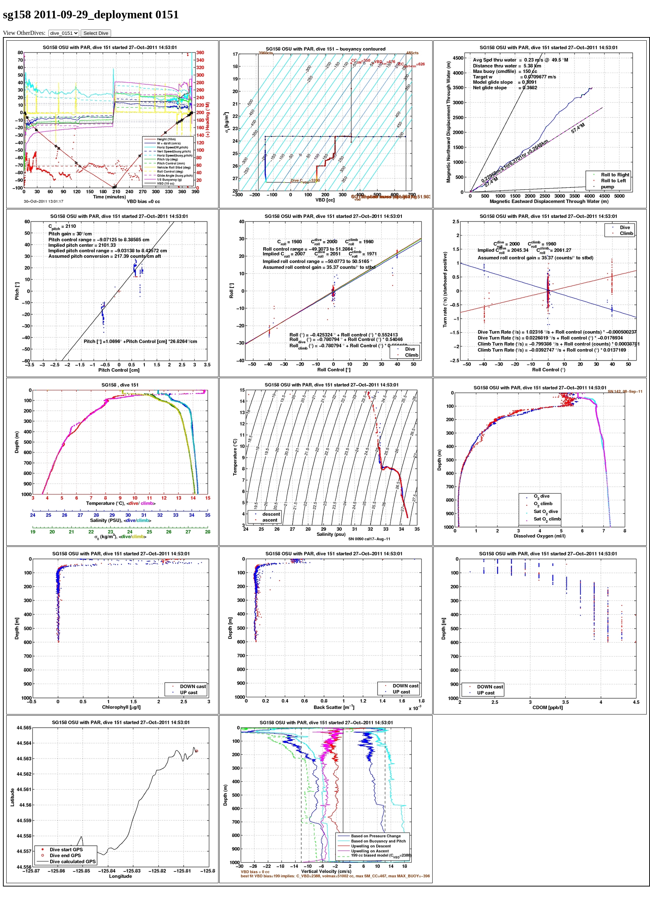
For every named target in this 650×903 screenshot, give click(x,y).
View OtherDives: (25, 33)
